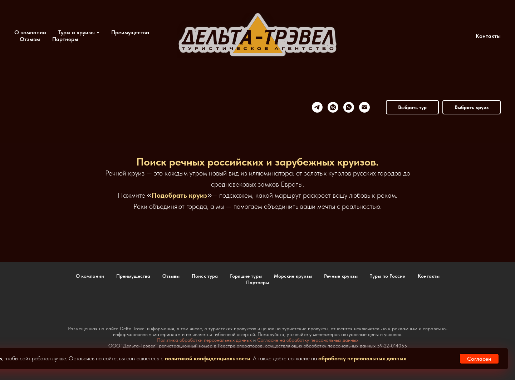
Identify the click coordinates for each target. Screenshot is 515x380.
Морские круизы (293, 276)
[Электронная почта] (364, 107)
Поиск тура (205, 276)
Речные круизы (341, 276)
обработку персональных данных (362, 358)
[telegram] (317, 107)
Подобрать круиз (179, 195)
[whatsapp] (348, 107)
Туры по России (388, 276)
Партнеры (65, 39)
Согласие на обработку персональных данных (307, 340)
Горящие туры (246, 276)
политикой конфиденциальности (207, 358)
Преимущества (130, 32)
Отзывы (30, 39)
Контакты (488, 36)
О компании (30, 32)
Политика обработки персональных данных (204, 340)
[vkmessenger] (333, 107)
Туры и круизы (76, 32)
